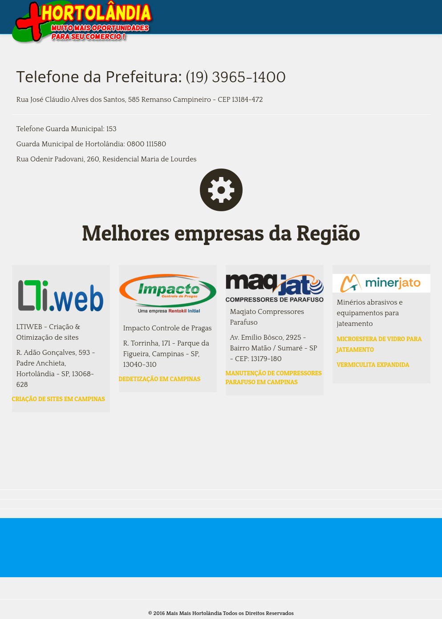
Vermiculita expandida (373, 364)
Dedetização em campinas (160, 378)
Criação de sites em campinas (58, 398)
